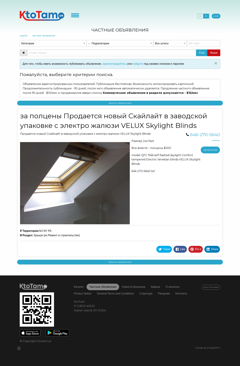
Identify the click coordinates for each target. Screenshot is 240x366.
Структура (145, 293)
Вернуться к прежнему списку (120, 103)
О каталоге (173, 286)
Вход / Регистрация (211, 287)
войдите (138, 63)
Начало (23, 36)
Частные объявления (43, 36)
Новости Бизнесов (133, 286)
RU (206, 16)
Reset (213, 52)
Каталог (79, 286)
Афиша (155, 286)
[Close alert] (215, 63)
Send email (210, 150)
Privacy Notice (82, 293)
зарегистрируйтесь (115, 63)
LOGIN (216, 16)
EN (200, 16)
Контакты (181, 293)
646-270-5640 (205, 134)
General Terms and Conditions (115, 293)
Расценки (164, 293)
